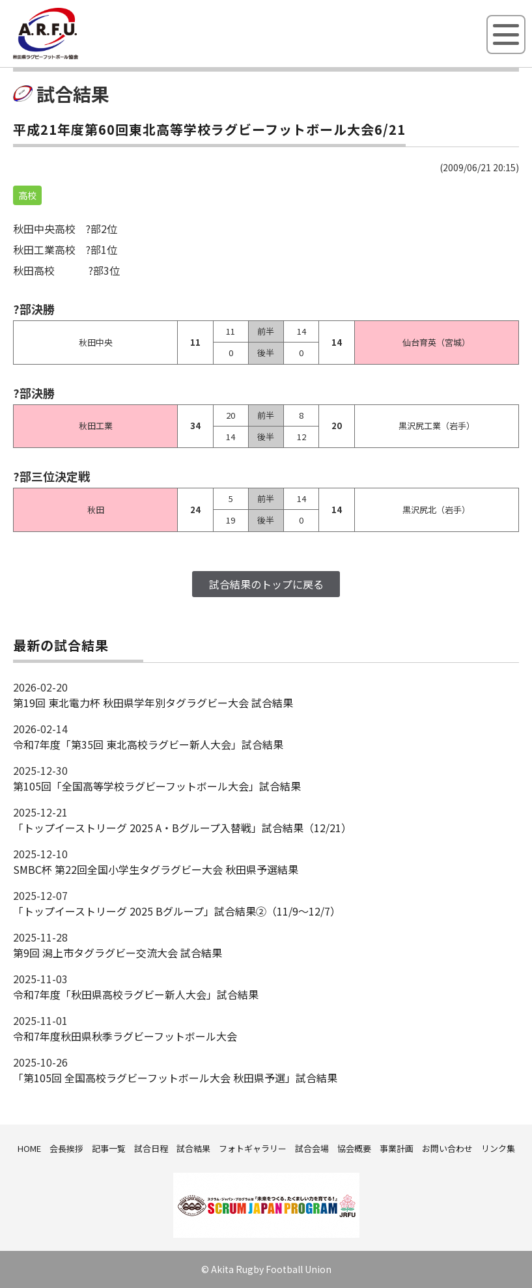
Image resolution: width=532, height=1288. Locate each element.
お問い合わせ (447, 1148)
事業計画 (396, 1148)
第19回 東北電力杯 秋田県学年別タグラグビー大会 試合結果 (153, 702)
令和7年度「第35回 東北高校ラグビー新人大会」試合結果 (148, 744)
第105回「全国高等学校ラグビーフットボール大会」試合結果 (157, 786)
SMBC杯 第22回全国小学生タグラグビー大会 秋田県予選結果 (155, 869)
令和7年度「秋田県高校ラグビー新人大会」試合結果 (136, 994)
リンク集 (498, 1148)
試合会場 (312, 1148)
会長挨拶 (66, 1148)
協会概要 (354, 1148)
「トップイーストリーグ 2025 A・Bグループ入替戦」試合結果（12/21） (182, 827)
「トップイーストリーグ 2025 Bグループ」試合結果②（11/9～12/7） (177, 911)
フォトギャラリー (253, 1148)
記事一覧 (109, 1148)
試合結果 (193, 1148)
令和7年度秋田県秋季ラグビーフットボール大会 (125, 1036)
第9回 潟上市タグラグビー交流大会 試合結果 (117, 952)
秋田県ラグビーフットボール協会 (75, 56)
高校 (27, 195)
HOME (29, 1148)
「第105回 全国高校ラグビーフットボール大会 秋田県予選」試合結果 (175, 1077)
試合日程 (151, 1148)
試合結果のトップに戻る (266, 584)
